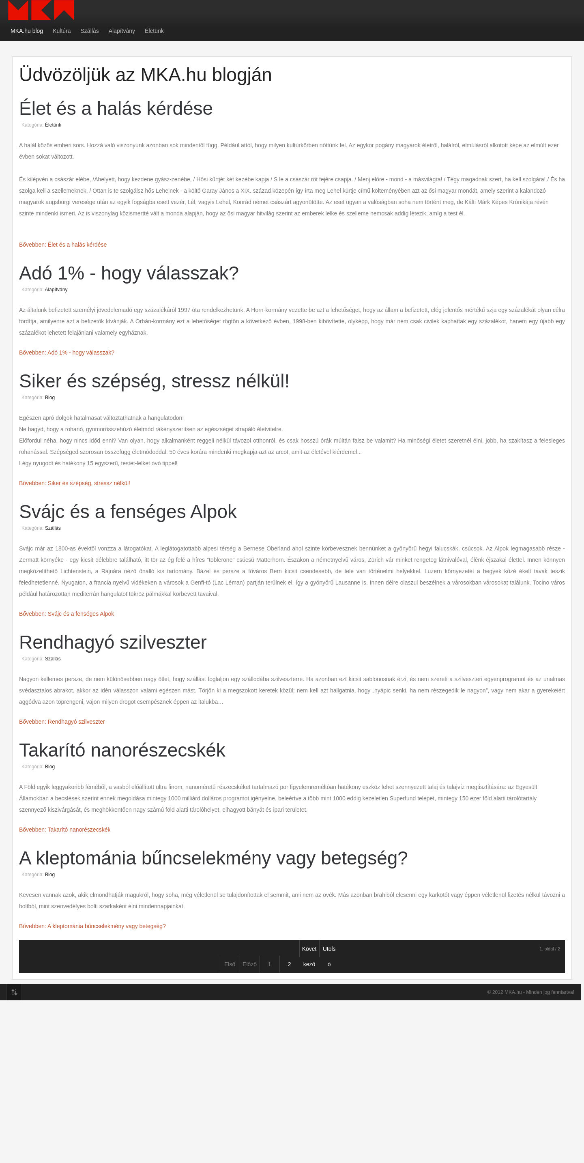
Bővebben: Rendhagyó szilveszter (62, 721)
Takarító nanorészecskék (122, 750)
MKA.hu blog (27, 31)
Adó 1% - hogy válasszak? (129, 273)
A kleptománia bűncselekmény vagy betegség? (213, 857)
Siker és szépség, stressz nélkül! (154, 380)
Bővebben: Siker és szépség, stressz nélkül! (74, 483)
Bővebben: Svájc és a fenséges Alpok (66, 614)
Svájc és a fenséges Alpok (128, 511)
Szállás (90, 31)
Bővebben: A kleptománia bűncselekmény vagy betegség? (92, 926)
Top (14, 992)
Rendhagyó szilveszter (113, 642)
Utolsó (329, 951)
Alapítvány (122, 31)
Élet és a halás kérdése (116, 108)
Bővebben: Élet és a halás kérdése (63, 244)
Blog (50, 397)
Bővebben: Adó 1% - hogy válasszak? (66, 352)
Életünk (154, 31)
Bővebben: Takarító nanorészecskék (64, 829)
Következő (309, 951)
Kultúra (62, 31)
